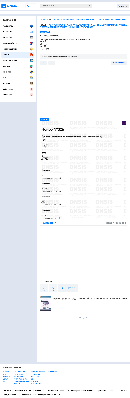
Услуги (6, 379)
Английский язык (18, 43)
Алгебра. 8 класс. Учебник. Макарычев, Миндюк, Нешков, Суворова (83, 26)
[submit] (89, 6)
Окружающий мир (18, 49)
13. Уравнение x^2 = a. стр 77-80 (63, 25)
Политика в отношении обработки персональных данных (69, 390)
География (18, 66)
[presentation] (44, 41)
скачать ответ (48, 223)
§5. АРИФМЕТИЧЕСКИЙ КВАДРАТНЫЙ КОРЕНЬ (98, 25)
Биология (18, 72)
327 (51, 62)
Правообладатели (105, 390)
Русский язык (18, 26)
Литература (18, 37)
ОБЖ (18, 77)
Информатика (18, 89)
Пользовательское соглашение (28, 390)
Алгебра (18, 54)
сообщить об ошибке (116, 223)
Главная (6, 372)
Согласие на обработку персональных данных (40, 395)
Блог (5, 374)
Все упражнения (119, 62)
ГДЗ (4, 381)
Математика (18, 31)
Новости (6, 376)
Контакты (7, 390)
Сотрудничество (10, 395)
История (18, 83)
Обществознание (18, 60)
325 (44, 62)
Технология (18, 94)
